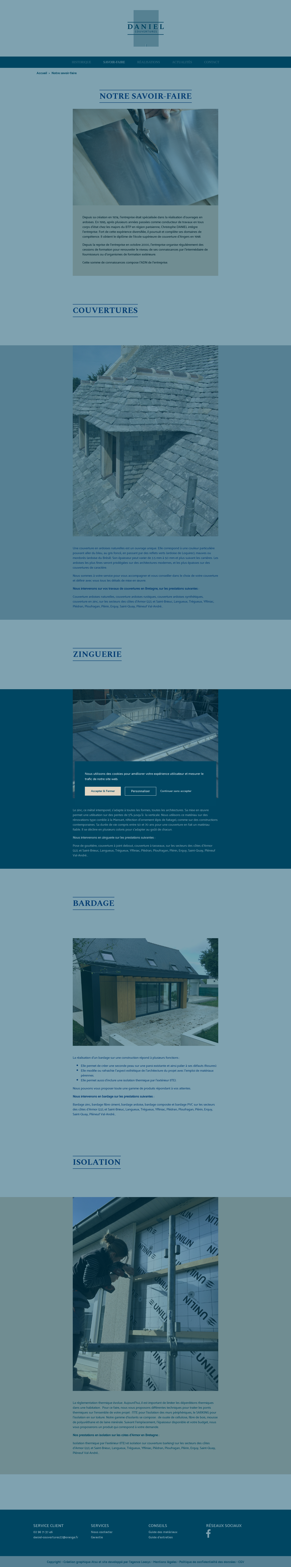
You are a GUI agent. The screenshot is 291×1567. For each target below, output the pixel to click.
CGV (241, 1561)
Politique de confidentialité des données (207, 1561)
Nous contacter (102, 1531)
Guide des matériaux (163, 1531)
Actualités (182, 62)
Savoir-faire (114, 62)
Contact (211, 62)
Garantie (97, 1537)
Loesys (146, 1561)
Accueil (42, 72)
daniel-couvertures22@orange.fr (55, 1537)
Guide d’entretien (161, 1537)
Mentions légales (165, 1561)
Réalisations (148, 62)
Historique (81, 62)
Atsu (94, 1561)
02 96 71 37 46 (43, 1531)
